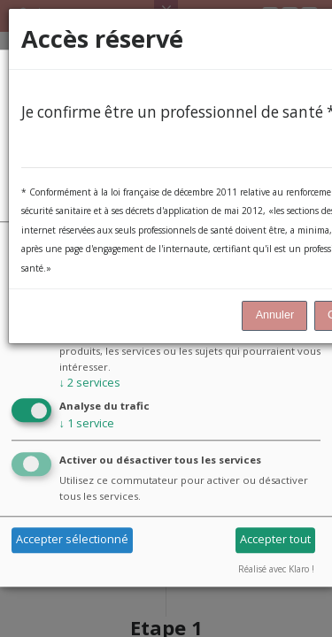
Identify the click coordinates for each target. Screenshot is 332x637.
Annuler (275, 315)
